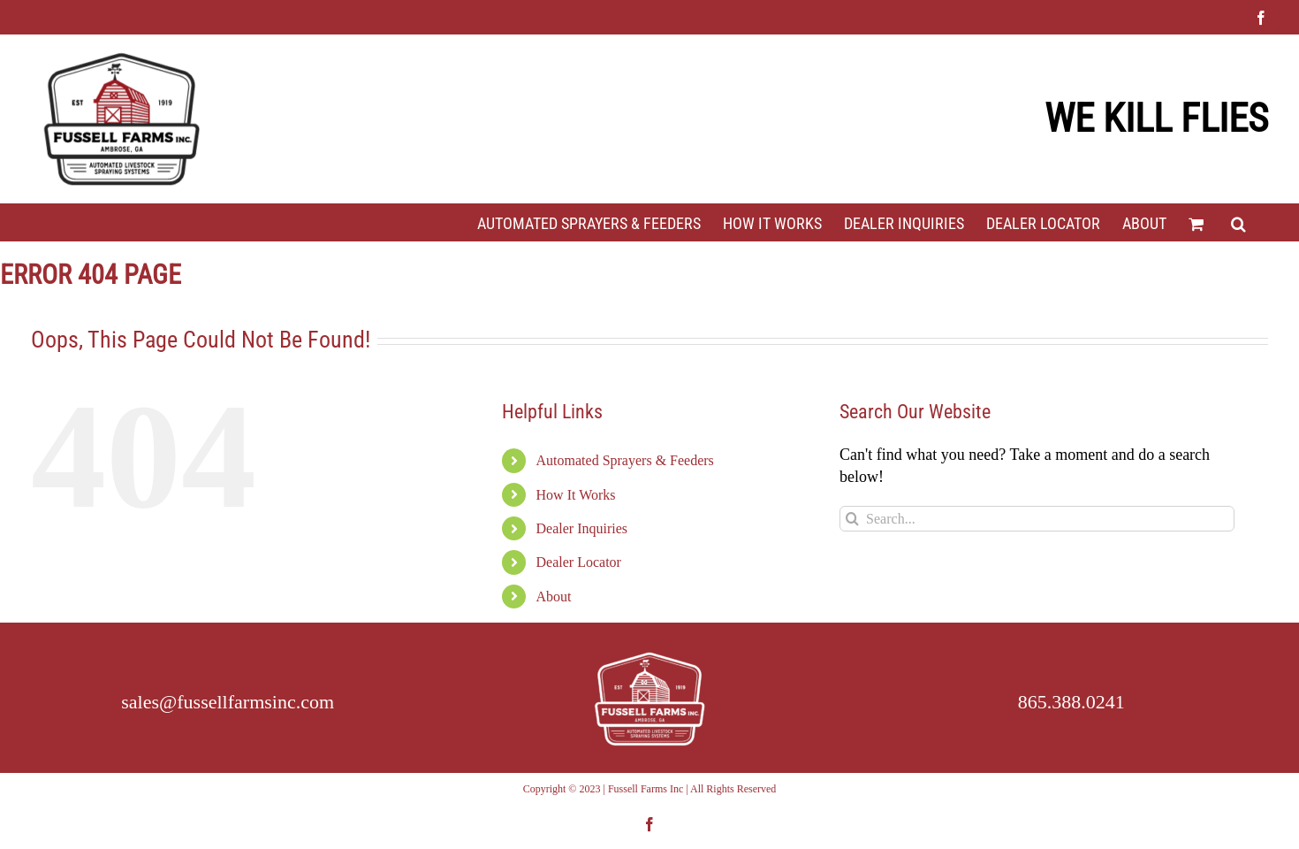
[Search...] (1036, 519)
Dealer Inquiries (582, 528)
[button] (1238, 222)
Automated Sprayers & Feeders (625, 460)
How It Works (576, 494)
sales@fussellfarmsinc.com (227, 702)
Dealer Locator (578, 562)
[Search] (852, 519)
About (554, 596)
